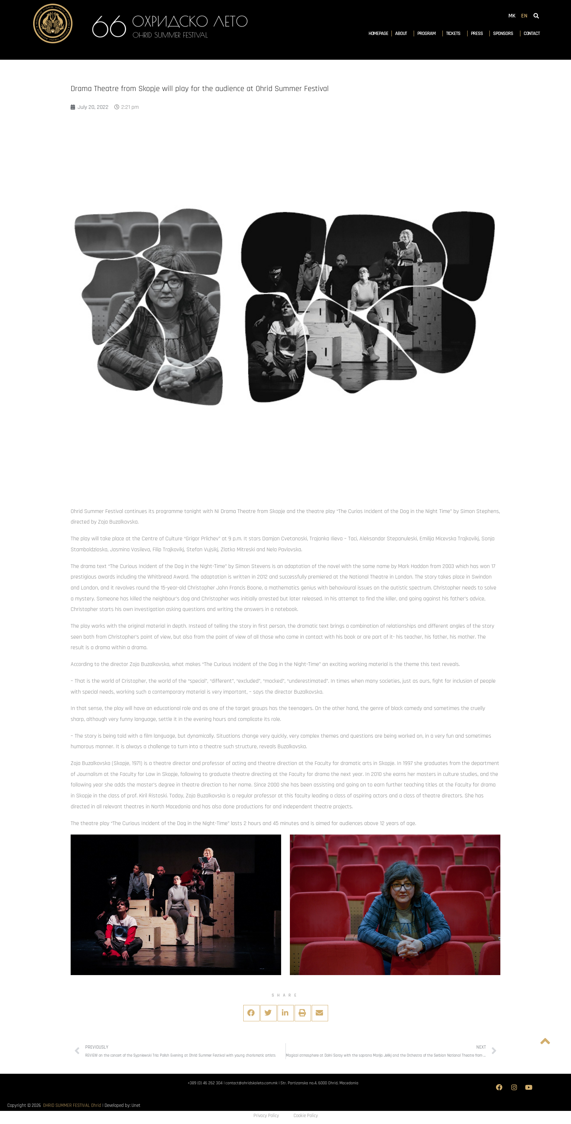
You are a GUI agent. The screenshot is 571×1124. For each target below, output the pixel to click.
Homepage (378, 33)
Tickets (455, 33)
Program (428, 33)
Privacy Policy (266, 1116)
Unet (136, 1105)
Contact (532, 33)
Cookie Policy (306, 1116)
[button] (251, 1013)
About (403, 33)
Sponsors (504, 33)
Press (479, 33)
